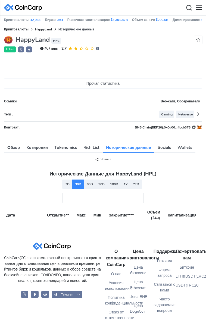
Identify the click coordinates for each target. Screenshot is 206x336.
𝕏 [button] (21, 50)
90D (101, 184)
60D (90, 184)
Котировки (37, 147)
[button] (29, 49)
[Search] (189, 8)
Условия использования (116, 285)
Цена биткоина (138, 270)
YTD (136, 184)
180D (114, 184)
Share (102, 159)
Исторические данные (128, 147)
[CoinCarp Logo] (24, 7)
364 (60, 20)
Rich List (91, 147)
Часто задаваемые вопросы (165, 305)
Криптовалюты (16, 29)
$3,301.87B (119, 20)
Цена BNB (138, 296)
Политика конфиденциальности (116, 300)
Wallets (184, 147)
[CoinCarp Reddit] (45, 294)
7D (67, 184)
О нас (116, 274)
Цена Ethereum (138, 285)
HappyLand (43, 29)
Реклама (164, 260)
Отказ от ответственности (116, 315)
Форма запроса (164, 272)
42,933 (35, 20)
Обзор (13, 147)
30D (78, 184)
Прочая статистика (103, 83)
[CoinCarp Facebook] (35, 294)
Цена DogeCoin (138, 308)
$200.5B (162, 20)
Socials (164, 147)
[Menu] (198, 8)
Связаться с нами (164, 287)
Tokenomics (65, 147)
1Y (125, 184)
